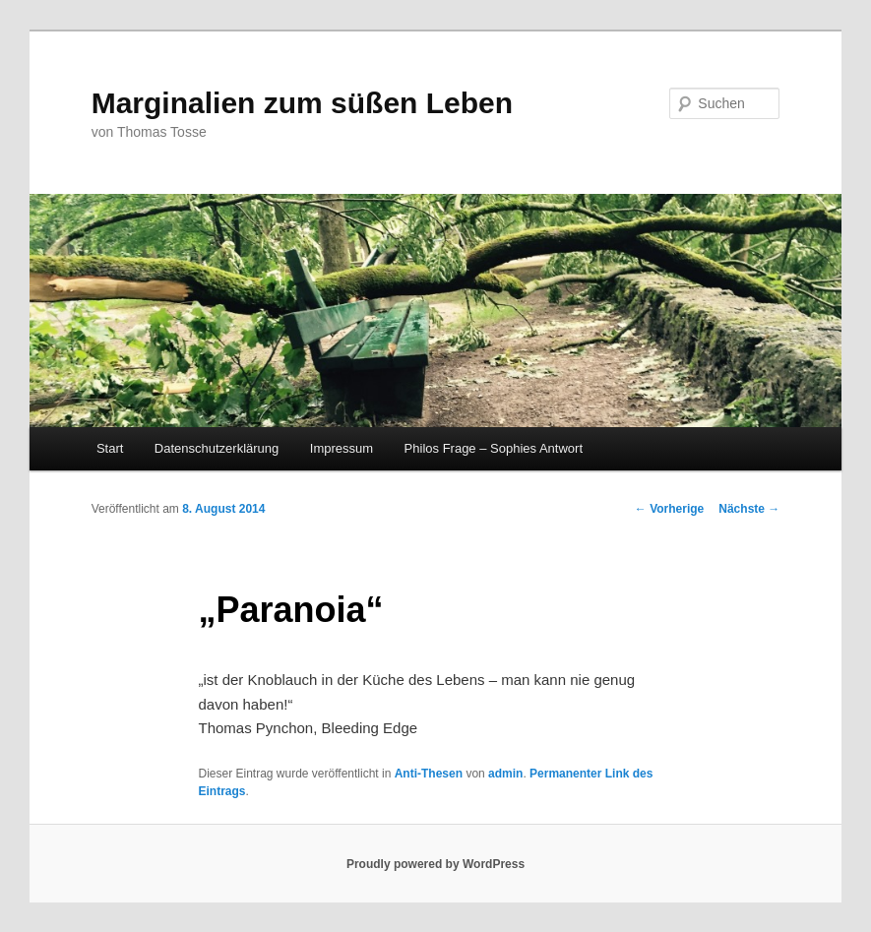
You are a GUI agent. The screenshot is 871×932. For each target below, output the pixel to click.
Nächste (748, 509)
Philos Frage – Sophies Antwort (493, 448)
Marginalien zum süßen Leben (302, 103)
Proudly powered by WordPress (435, 864)
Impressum (341, 448)
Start (109, 448)
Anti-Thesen (429, 773)
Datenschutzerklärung (217, 448)
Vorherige (669, 509)
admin (505, 773)
